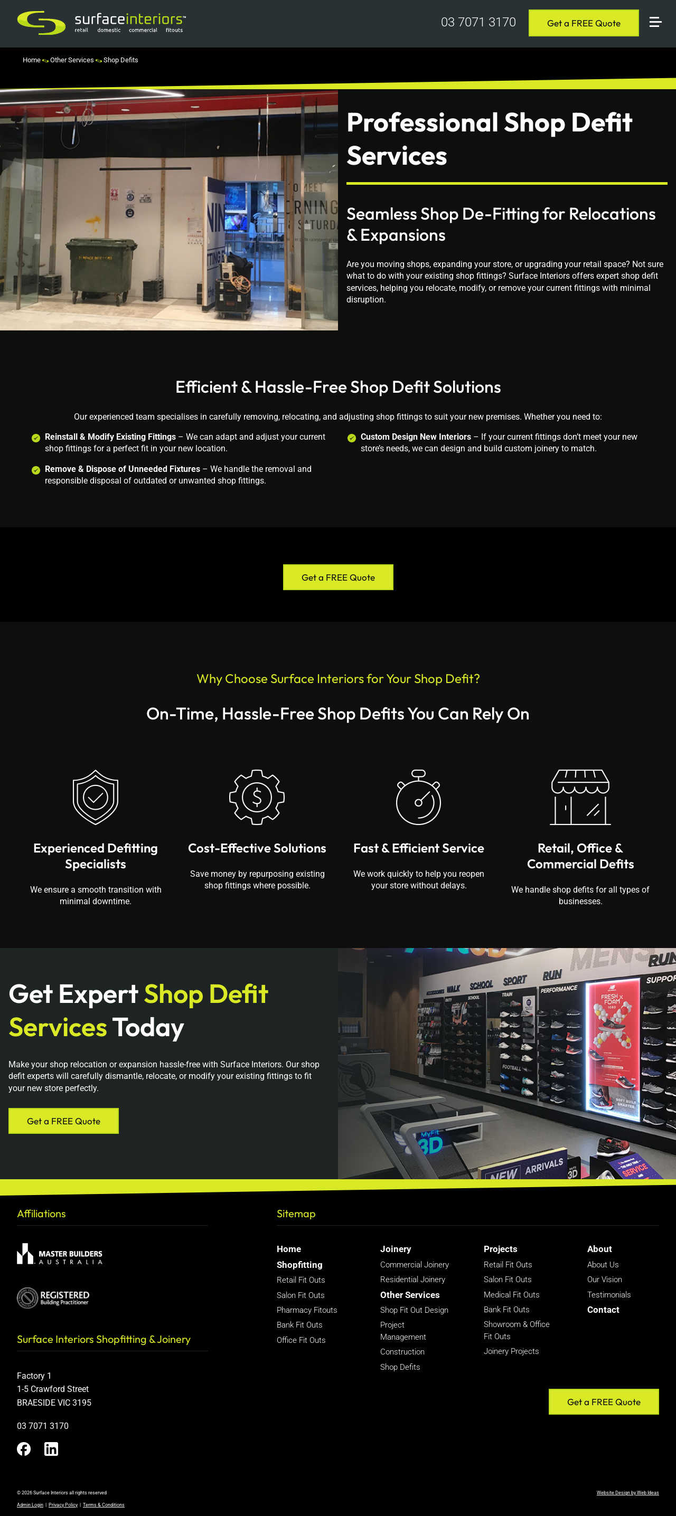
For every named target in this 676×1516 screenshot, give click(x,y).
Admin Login (30, 1505)
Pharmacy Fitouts (307, 1310)
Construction (402, 1352)
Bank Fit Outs (300, 1325)
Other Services (72, 60)
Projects (501, 1249)
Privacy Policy (63, 1505)
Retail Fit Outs (301, 1280)
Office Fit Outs (301, 1340)
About (599, 1249)
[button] (660, 9)
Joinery (395, 1249)
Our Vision (604, 1279)
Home (32, 60)
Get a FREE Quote (584, 23)
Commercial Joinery (414, 1264)
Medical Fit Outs (512, 1295)
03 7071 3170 (478, 22)
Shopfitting (300, 1264)
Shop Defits (121, 60)
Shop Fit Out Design (414, 1310)
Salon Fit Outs (301, 1295)
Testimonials (609, 1295)
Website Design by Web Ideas (628, 1492)
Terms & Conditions (104, 1505)
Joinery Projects (511, 1351)
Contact (603, 1309)
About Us (603, 1264)
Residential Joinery (412, 1279)
